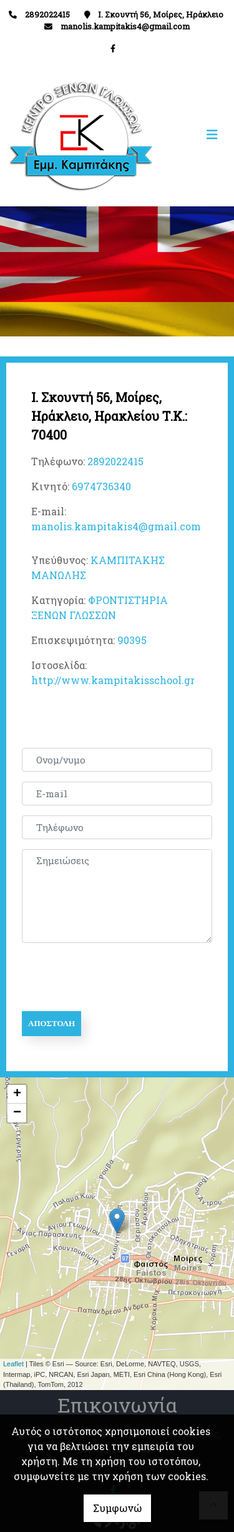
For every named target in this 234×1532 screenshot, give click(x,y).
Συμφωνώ (117, 1507)
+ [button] (17, 1094)
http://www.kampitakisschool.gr (113, 680)
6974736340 (101, 486)
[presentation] (117, 977)
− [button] (17, 1113)
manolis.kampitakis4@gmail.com (125, 26)
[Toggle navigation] (171, 135)
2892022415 (115, 461)
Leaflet (13, 1364)
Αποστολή (51, 1023)
